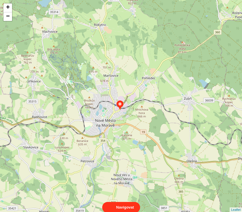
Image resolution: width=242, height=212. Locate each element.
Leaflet (236, 204)
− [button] (8, 16)
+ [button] (8, 7)
